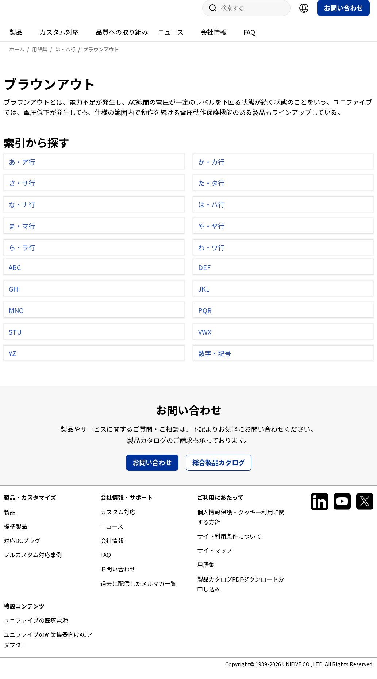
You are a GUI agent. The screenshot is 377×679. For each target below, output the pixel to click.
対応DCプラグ (22, 547)
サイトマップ (214, 557)
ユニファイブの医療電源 (36, 627)
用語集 (206, 571)
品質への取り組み (122, 39)
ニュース (171, 39)
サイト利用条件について (229, 543)
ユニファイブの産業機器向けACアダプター (48, 646)
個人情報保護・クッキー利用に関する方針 (241, 524)
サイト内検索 (210, 15)
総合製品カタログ (218, 469)
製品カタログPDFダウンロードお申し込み (240, 591)
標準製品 (15, 533)
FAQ (249, 39)
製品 (16, 39)
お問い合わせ (343, 15)
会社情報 (213, 39)
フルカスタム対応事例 (33, 562)
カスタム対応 (59, 39)
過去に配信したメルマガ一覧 (138, 590)
